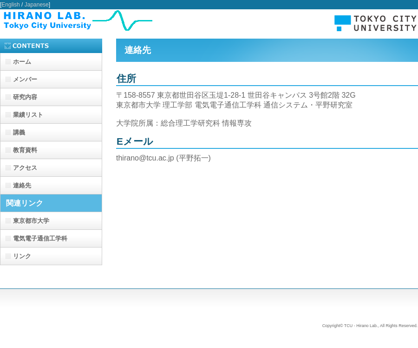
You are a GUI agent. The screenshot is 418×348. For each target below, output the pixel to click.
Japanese (37, 4)
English (10, 4)
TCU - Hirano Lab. (209, 20)
